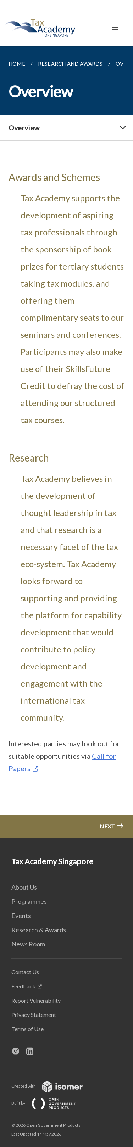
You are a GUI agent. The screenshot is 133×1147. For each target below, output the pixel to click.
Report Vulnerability (36, 1000)
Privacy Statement (33, 1014)
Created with (52, 1086)
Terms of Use (27, 1028)
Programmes (29, 901)
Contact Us (25, 972)
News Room (28, 944)
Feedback (23, 986)
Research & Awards (38, 930)
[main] (66, 442)
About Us (24, 887)
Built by (49, 1103)
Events (21, 915)
